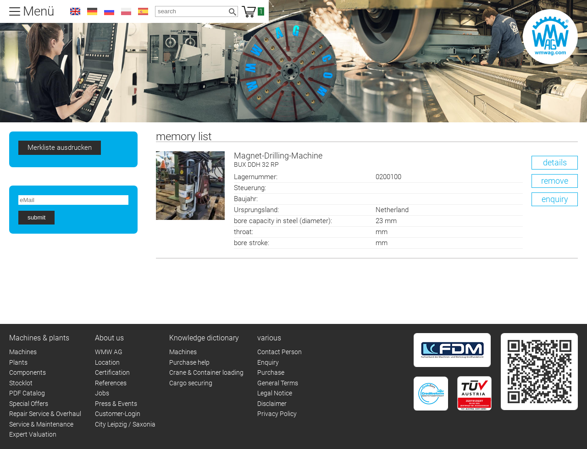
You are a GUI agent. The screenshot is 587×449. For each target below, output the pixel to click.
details (555, 162)
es (143, 11)
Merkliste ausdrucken (60, 147)
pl (126, 11)
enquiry (555, 199)
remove (554, 181)
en (75, 11)
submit (36, 217)
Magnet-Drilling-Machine (406, 160)
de (92, 11)
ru (109, 11)
